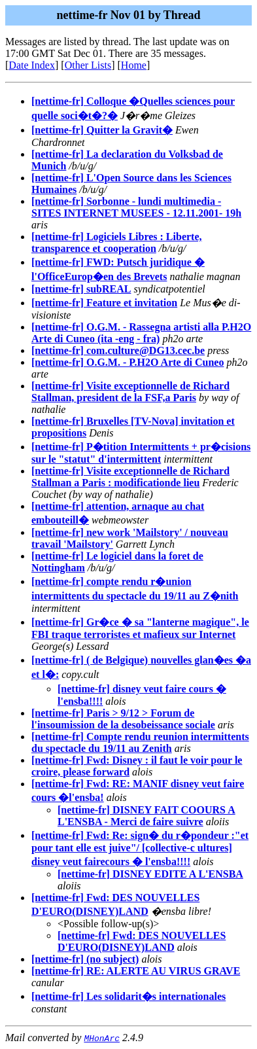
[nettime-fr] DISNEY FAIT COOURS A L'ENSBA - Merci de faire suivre (146, 815)
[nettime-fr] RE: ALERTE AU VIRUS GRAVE (135, 970)
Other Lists (88, 65)
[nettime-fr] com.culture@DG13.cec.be (118, 350)
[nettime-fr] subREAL (81, 288)
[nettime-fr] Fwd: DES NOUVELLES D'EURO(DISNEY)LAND (142, 941)
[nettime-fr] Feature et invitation (104, 302)
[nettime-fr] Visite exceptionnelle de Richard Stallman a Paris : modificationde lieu (130, 476)
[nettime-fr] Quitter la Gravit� (102, 129)
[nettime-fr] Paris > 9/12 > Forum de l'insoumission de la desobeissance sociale (123, 718)
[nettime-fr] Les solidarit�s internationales (128, 996)
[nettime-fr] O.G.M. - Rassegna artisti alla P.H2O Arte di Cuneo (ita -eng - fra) (141, 332)
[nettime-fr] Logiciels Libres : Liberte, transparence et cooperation (116, 242)
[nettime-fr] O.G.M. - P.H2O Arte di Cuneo (127, 362)
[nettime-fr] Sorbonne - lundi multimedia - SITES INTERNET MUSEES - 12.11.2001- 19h (136, 207)
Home (133, 65)
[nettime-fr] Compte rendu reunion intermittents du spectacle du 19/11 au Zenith (140, 742)
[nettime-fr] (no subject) (85, 959)
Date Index (32, 65)
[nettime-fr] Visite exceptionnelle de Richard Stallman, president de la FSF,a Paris (130, 391)
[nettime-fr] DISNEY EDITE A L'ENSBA (150, 874)
